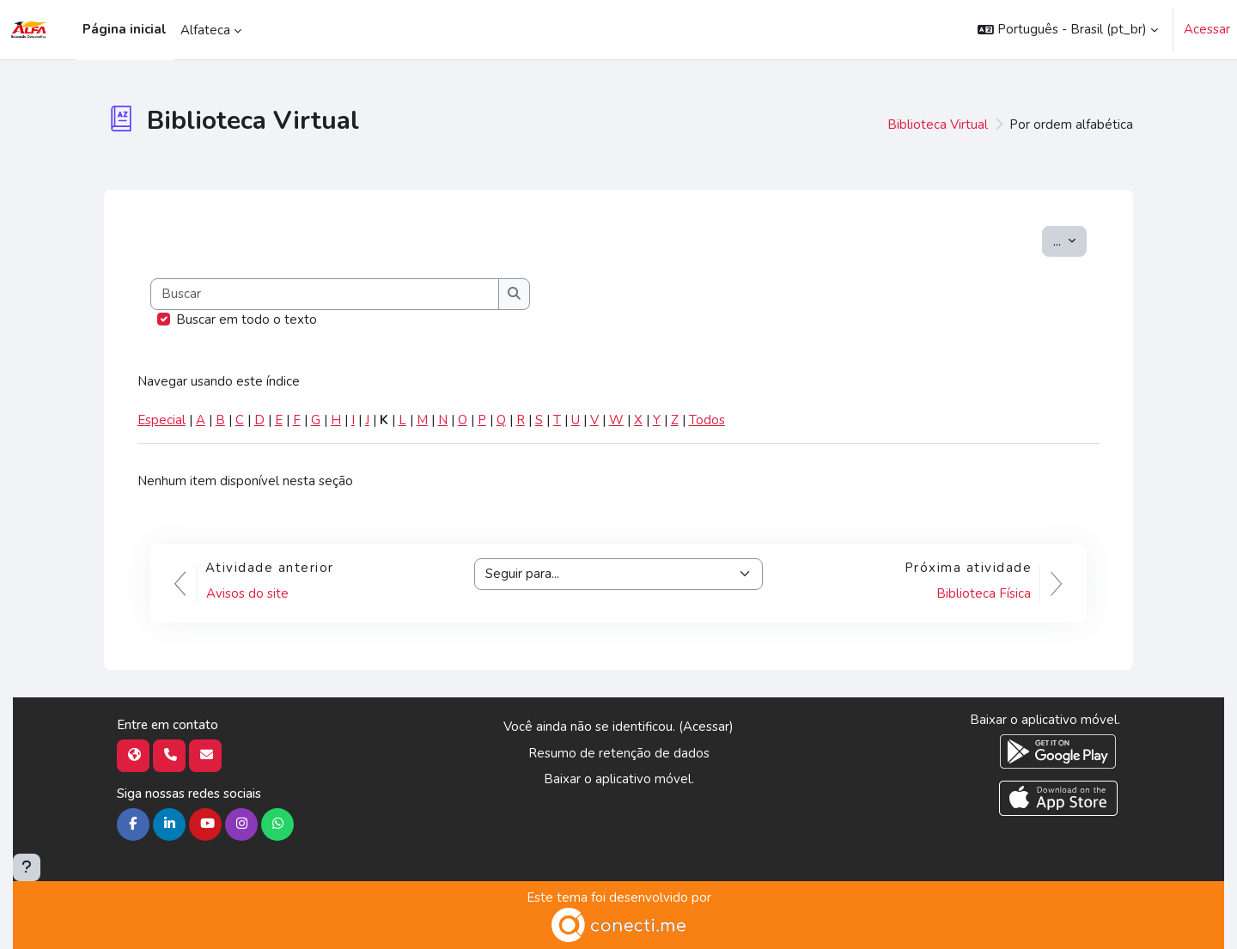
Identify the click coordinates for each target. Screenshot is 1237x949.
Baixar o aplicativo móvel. (619, 779)
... (1070, 240)
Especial (161, 420)
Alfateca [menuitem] (205, 30)
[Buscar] (325, 294)
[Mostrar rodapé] (26, 867)
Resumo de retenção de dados (619, 753)
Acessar (1207, 29)
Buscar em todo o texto (246, 319)
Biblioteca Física (983, 593)
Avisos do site (247, 593)
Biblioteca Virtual (937, 124)
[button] (1067, 29)
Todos (707, 420)
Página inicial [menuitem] (124, 29)
